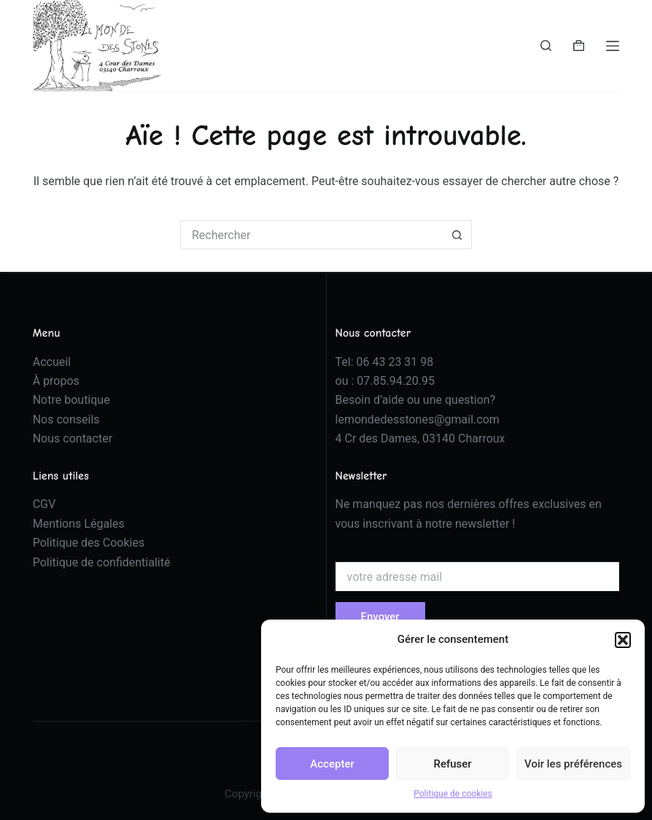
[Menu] (612, 45)
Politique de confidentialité (102, 562)
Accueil (52, 362)
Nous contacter (72, 438)
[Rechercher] (545, 45)
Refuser (452, 763)
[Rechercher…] (311, 234)
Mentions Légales (79, 524)
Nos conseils (66, 419)
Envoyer (380, 616)
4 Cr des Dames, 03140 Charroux (420, 438)
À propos (56, 381)
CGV (44, 504)
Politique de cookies (453, 794)
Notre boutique (71, 400)
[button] (623, 640)
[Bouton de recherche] (457, 234)
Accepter (332, 763)
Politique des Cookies (89, 543)
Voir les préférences (573, 763)
